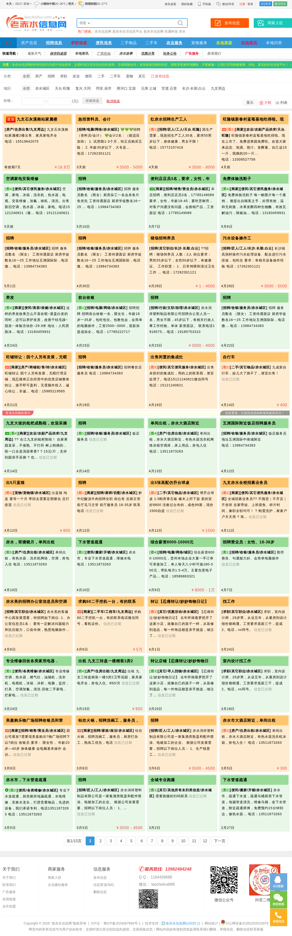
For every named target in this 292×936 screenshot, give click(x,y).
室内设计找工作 (237, 661)
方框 (267, 102)
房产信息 (29, 43)
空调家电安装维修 (22, 179)
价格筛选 (92, 101)
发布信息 (162, 76)
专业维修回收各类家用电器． (32, 661)
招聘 (51, 76)
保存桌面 (170, 4)
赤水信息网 (103, 31)
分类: (8, 76)
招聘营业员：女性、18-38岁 (249, 542)
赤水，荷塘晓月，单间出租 (30, 542)
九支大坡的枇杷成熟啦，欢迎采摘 (36, 423)
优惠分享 (148, 53)
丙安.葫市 (103, 88)
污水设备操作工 (237, 238)
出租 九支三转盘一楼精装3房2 (105, 661)
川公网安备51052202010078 (244, 923)
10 (183, 841)
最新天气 (34, 53)
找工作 (229, 601)
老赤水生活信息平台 (127, 31)
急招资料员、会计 (94, 119)
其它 (142, 76)
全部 (26, 76)
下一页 (219, 841)
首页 (8, 43)
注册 (242, 4)
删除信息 (100, 892)
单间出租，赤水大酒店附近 (175, 423)
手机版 (204, 4)
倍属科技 (171, 31)
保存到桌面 (58, 53)
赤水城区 (42, 88)
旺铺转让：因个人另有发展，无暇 (36, 357)
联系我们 (214, 53)
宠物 (129, 76)
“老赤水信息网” (62, 923)
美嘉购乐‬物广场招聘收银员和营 (34, 720)
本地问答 (274, 43)
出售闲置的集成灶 (167, 357)
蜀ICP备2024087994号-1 (122, 923)
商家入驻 (54, 877)
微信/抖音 (228, 4)
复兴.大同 (83, 88)
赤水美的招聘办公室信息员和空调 (36, 601)
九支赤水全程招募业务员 (245, 483)
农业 (76, 76)
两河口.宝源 (126, 88)
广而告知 (104, 53)
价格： (9, 101)
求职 (63, 76)
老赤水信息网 (153, 31)
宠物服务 (199, 43)
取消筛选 (113, 101)
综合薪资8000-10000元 (172, 542)
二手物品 (129, 43)
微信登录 (280, 4)
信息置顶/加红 (103, 885)
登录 (250, 4)
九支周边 (218, 88)
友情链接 (9, 899)
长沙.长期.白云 (194, 88)
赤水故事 (126, 53)
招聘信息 (54, 43)
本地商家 (224, 43)
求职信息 (79, 43)
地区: (8, 88)
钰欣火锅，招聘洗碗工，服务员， (108, 720)
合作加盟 (9, 906)
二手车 (152, 43)
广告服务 (192, 53)
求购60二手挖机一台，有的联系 (107, 601)
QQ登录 (266, 4)
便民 (88, 76)
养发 (10, 298)
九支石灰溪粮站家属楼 (37, 119)
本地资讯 (249, 43)
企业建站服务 (58, 885)
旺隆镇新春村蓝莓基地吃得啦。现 (253, 119)
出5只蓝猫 (15, 483)
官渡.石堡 (169, 88)
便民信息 (104, 43)
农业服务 (174, 43)
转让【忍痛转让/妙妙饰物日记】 (180, 601)
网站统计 (211, 923)
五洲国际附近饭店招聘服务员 (249, 423)
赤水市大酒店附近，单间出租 (249, 720)
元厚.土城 (148, 88)
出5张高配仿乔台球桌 (170, 483)
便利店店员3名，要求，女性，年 (180, 179)
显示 (249, 102)
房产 (38, 76)
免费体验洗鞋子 (237, 179)
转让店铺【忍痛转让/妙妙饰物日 (180, 661)
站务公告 (170, 53)
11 (194, 841)
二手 (101, 76)
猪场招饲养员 (163, 238)
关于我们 (9, 877)
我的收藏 (187, 4)
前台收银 (86, 298)
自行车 (229, 357)
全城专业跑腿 (163, 780)
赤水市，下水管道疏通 (26, 780)
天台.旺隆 (62, 88)
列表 (283, 102)
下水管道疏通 (90, 542)
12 (205, 841)
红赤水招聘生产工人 (169, 119)
